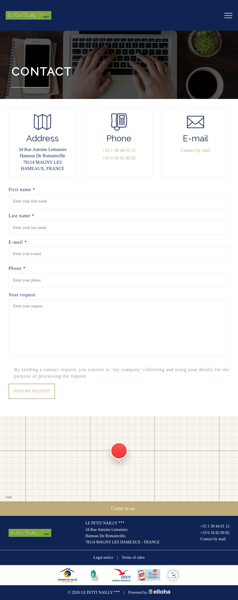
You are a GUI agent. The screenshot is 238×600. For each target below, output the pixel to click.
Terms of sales (133, 557)
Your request (22, 294)
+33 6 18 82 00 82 (211, 532)
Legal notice (103, 557)
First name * (22, 189)
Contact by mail (195, 150)
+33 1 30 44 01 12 (211, 526)
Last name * (21, 215)
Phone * (17, 268)
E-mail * (18, 242)
